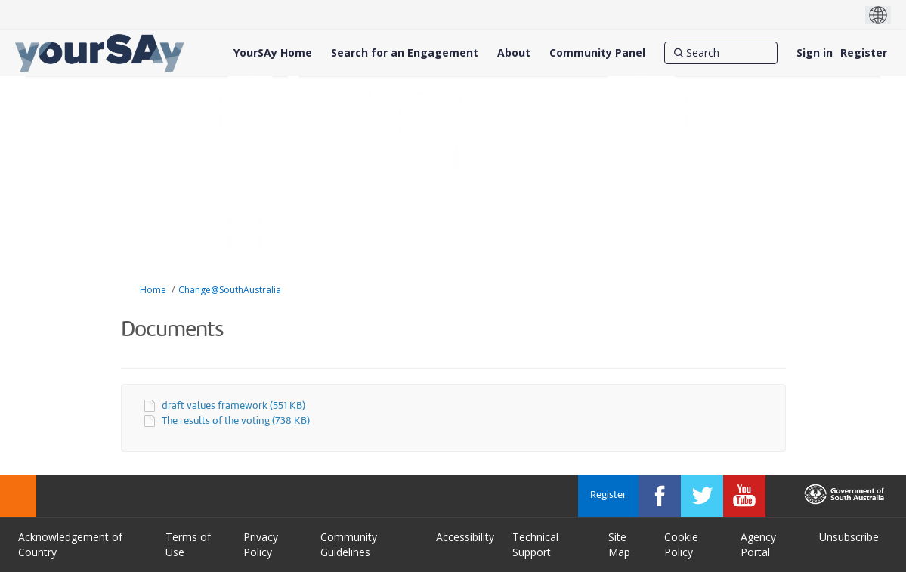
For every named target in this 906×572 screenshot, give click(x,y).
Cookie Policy (681, 544)
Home (153, 289)
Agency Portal (758, 544)
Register (863, 52)
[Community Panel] (597, 53)
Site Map (619, 544)
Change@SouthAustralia (229, 289)
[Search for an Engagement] (404, 53)
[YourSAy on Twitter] (702, 496)
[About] (513, 53)
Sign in (814, 52)
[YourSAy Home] (273, 53)
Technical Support (535, 544)
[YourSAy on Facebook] (660, 496)
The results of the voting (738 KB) (236, 421)
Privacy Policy (260, 544)
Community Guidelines (348, 544)
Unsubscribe (849, 537)
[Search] (721, 53)
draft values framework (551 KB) (233, 406)
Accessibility (465, 537)
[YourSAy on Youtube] (744, 496)
